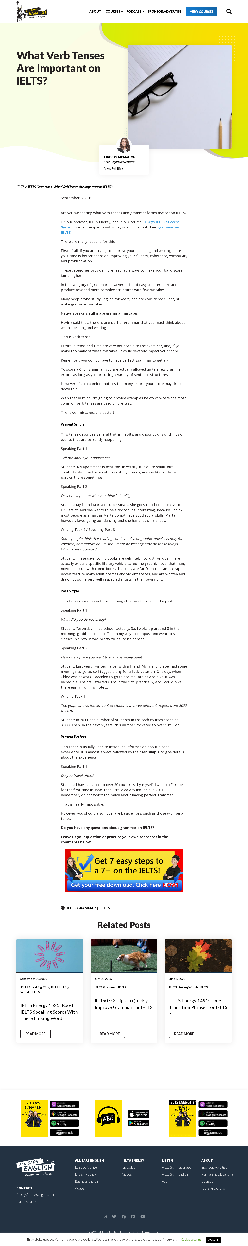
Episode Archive (86, 1167)
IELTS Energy (133, 1160)
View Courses (201, 11)
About (95, 11)
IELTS (20, 187)
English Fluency (85, 1174)
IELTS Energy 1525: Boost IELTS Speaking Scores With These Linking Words (49, 1011)
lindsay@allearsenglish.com (35, 1194)
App (164, 1181)
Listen (167, 1160)
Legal (157, 1232)
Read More (36, 1034)
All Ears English (89, 1160)
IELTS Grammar (39, 187)
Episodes (128, 1167)
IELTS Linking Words (183, 987)
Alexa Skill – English (175, 1174)
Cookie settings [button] (191, 1239)
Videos (79, 1188)
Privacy (133, 1232)
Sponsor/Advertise (164, 11)
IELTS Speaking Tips (34, 987)
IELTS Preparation (214, 1188)
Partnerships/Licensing (217, 1174)
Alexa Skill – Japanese (176, 1167)
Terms (146, 1232)
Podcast (134, 11)
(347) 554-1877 (27, 1202)
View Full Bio (113, 168)
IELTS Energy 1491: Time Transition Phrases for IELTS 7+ (198, 1007)
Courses (113, 11)
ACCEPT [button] (213, 1239)
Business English (86, 1181)
